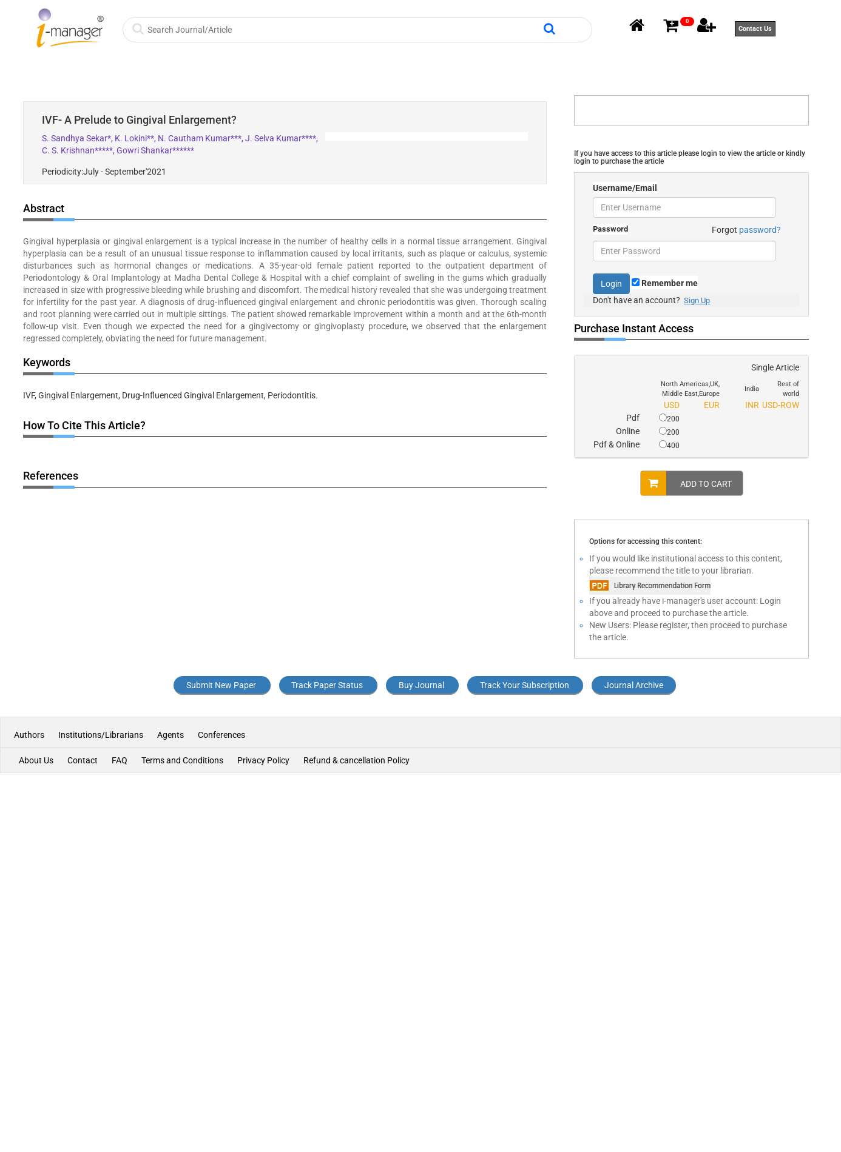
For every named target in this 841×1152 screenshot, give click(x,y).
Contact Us (755, 29)
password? (760, 230)
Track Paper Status (327, 685)
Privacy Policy (263, 760)
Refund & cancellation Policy (356, 760)
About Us (36, 760)
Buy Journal (421, 685)
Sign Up (697, 300)
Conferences (221, 735)
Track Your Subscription (524, 685)
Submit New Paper (221, 685)
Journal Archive (633, 685)
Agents (170, 735)
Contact (82, 760)
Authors (30, 735)
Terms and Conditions (182, 760)
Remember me (665, 283)
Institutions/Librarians (100, 735)
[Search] (344, 30)
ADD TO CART (686, 483)
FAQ (119, 760)
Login (611, 284)
